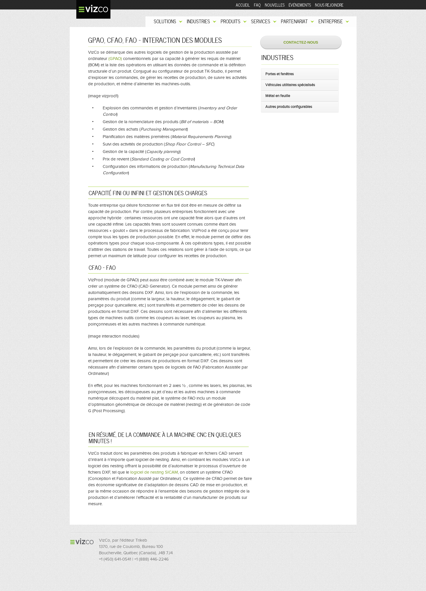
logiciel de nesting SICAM (154, 472)
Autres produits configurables (288, 106)
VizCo (92, 8)
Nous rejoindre (329, 5)
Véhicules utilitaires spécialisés (290, 85)
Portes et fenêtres (279, 74)
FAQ (257, 5)
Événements (300, 5)
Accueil (243, 5)
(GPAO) (115, 58)
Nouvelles (275, 5)
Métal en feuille (277, 96)
